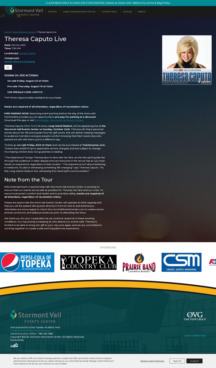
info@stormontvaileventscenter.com (30, 330)
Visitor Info (109, 11)
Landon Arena (27, 53)
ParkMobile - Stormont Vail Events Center (59, 120)
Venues (127, 11)
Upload (205, 81)
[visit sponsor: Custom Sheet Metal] (188, 262)
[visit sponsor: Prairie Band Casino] (146, 262)
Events (52, 11)
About (142, 11)
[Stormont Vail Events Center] (21, 11)
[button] (187, 60)
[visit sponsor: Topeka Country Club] (95, 262)
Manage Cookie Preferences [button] (152, 361)
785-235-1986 (45, 333)
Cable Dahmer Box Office (79, 11)
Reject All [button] (177, 361)
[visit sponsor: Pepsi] (33, 262)
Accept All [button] (194, 361)
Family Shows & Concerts (24, 32)
